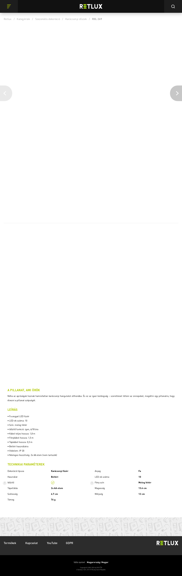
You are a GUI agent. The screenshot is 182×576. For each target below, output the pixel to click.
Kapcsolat (31, 543)
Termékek (10, 543)
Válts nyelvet (91, 562)
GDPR (69, 543)
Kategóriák (23, 18)
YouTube (52, 543)
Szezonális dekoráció (47, 18)
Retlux (8, 18)
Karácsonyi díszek (76, 18)
